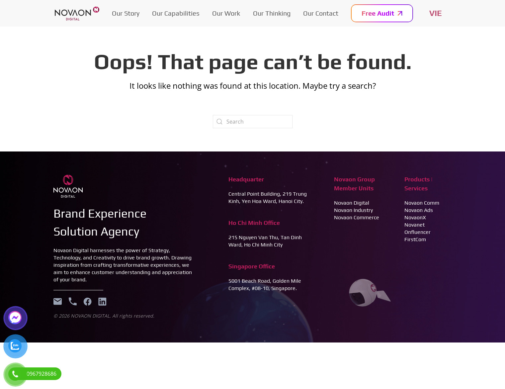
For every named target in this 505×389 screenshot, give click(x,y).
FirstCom (415, 239)
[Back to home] (77, 13)
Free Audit (382, 13)
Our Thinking (272, 13)
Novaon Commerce (356, 217)
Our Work (226, 13)
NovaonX (415, 217)
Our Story (125, 13)
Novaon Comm (421, 203)
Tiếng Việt (435, 13)
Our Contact (320, 13)
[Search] (253, 121)
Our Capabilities (176, 13)
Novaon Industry (353, 210)
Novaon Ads (418, 210)
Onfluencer (417, 232)
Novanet (414, 225)
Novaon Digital (351, 203)
